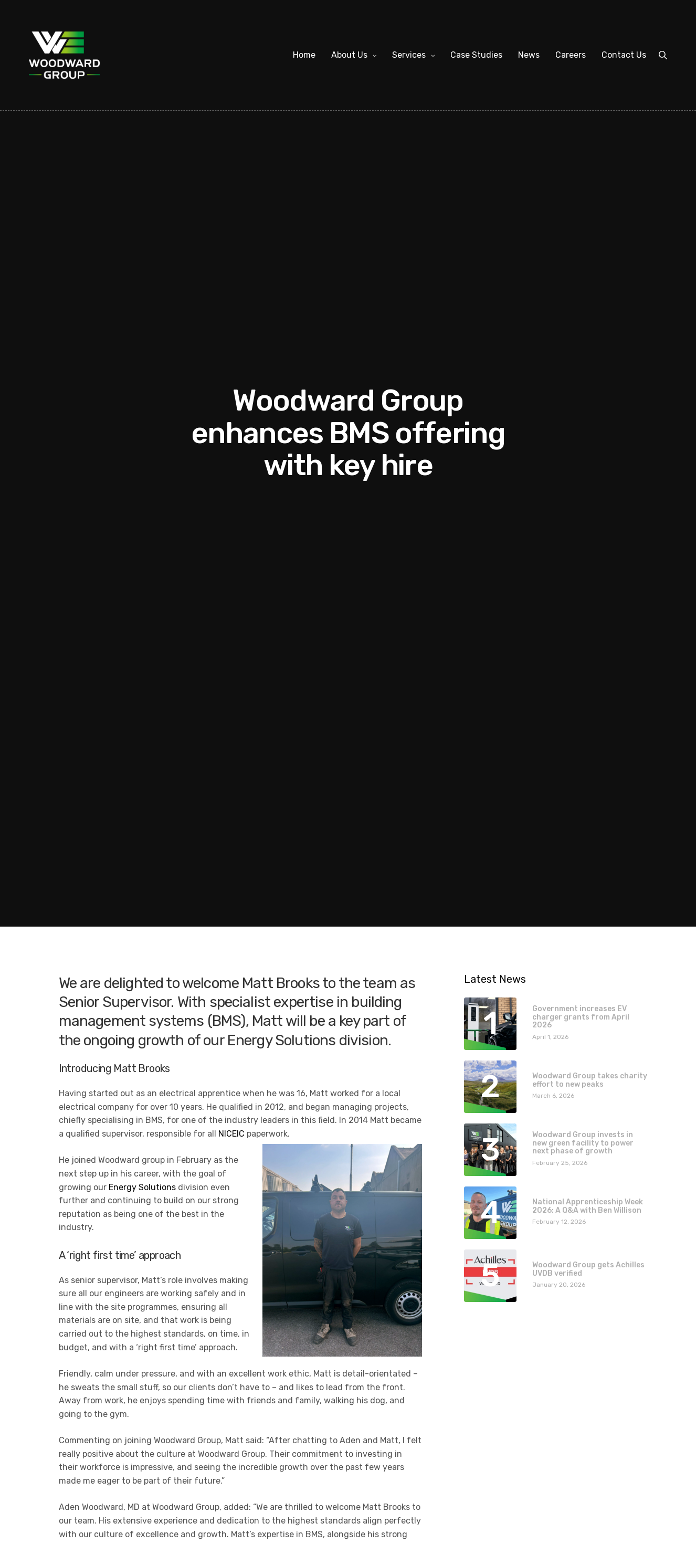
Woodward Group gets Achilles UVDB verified (588, 1269)
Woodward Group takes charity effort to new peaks (589, 1080)
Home (304, 55)
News (529, 55)
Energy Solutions (142, 1187)
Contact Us (624, 55)
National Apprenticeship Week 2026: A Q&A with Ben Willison (587, 1206)
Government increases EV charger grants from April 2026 (580, 1017)
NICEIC (231, 1134)
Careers (570, 55)
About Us (349, 55)
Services (409, 55)
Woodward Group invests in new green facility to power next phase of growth (583, 1143)
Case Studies (476, 55)
